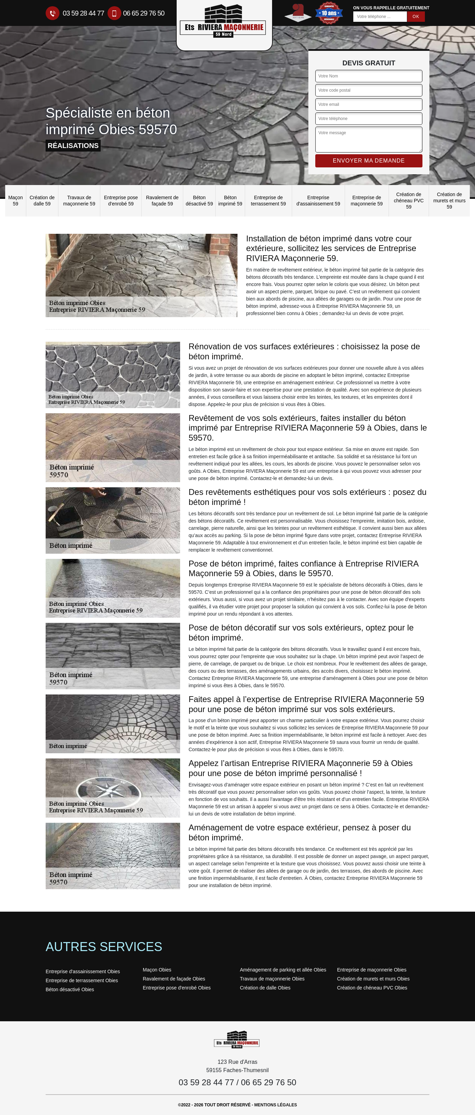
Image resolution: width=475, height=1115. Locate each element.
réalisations (73, 145)
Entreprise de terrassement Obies (82, 980)
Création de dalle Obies (265, 987)
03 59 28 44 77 (75, 13)
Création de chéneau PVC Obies (372, 987)
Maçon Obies (157, 970)
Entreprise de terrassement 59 (268, 200)
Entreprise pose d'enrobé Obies (177, 987)
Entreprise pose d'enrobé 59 (121, 200)
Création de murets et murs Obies (373, 979)
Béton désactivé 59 (199, 200)
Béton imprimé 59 (230, 200)
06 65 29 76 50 (136, 13)
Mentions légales (275, 1105)
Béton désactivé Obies (70, 989)
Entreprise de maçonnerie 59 (367, 200)
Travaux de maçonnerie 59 (79, 200)
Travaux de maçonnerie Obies (272, 979)
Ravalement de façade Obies (174, 979)
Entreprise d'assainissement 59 (318, 200)
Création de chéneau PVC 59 (408, 201)
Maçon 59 (15, 200)
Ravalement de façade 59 (162, 200)
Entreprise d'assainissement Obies (83, 971)
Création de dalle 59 (42, 200)
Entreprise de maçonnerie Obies (372, 970)
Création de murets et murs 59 (449, 201)
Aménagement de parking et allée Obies (283, 970)
